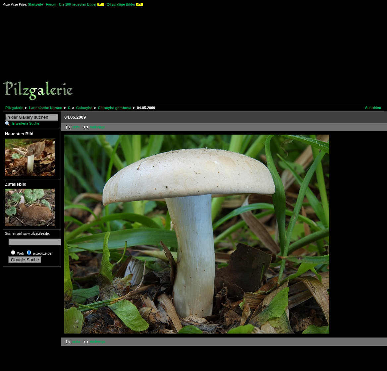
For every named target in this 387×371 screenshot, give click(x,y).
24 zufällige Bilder (121, 4)
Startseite (35, 4)
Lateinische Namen (45, 108)
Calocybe (84, 108)
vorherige (97, 127)
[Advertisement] (226, 54)
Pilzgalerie (14, 108)
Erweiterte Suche (25, 123)
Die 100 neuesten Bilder (78, 4)
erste (76, 127)
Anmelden (373, 107)
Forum (51, 4)
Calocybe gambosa (114, 108)
